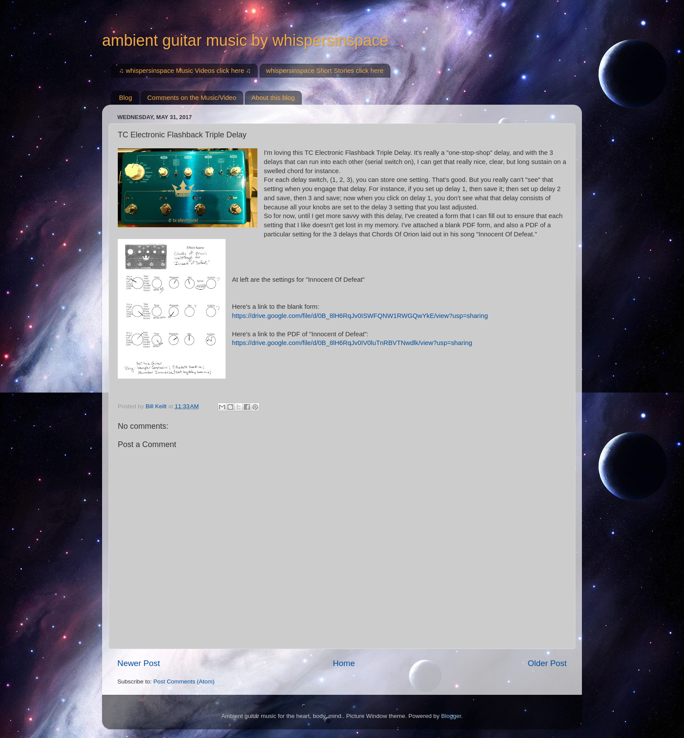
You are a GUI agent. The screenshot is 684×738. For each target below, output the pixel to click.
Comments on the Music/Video (191, 97)
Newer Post (138, 663)
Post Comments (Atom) (184, 681)
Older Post (547, 663)
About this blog (272, 97)
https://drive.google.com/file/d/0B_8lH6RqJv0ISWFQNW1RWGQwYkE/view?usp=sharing (360, 315)
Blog (125, 97)
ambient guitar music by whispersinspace (245, 40)
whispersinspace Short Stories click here (324, 70)
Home (344, 663)
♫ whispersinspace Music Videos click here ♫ (185, 70)
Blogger (451, 716)
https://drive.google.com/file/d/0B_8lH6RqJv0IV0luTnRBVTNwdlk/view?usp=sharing (352, 342)
